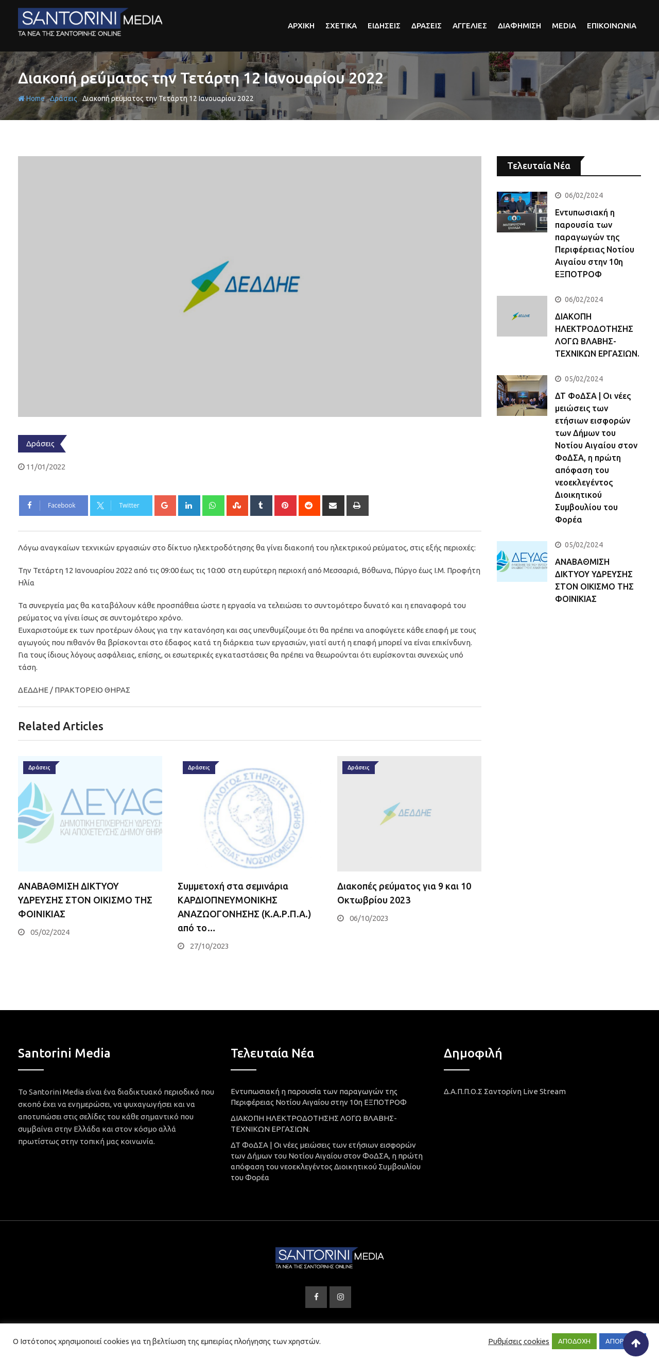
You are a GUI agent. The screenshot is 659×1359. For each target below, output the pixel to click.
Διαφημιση (519, 25)
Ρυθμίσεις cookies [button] (518, 1341)
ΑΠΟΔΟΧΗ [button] (574, 1341)
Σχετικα (341, 25)
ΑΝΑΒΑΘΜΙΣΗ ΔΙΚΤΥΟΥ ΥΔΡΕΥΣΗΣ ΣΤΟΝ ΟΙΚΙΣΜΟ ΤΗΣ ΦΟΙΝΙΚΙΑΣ (85, 900)
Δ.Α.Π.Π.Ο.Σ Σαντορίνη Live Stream (505, 1091)
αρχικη (301, 25)
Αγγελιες (470, 25)
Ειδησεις (384, 25)
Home (31, 98)
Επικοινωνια (611, 25)
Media (564, 25)
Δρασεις (426, 25)
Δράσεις (63, 98)
